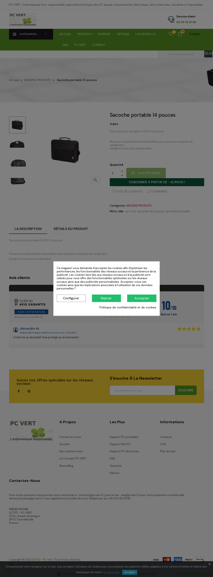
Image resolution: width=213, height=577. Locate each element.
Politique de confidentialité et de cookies (127, 307)
